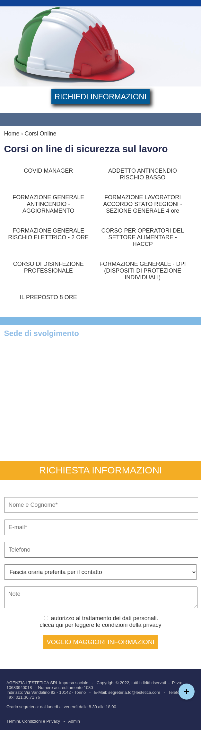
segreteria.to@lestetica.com (134, 692)
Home (12, 133)
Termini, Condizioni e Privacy (33, 721)
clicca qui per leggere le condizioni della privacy (100, 625)
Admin (74, 721)
